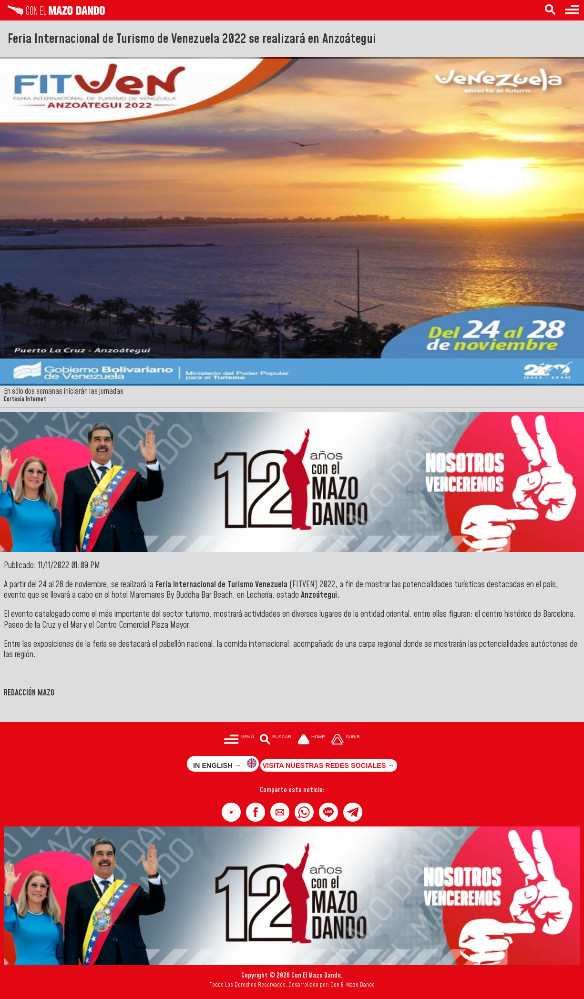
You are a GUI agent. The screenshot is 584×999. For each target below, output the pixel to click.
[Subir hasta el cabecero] (345, 740)
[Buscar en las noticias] (550, 10)
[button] (231, 812)
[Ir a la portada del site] (311, 740)
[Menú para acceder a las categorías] (572, 10)
